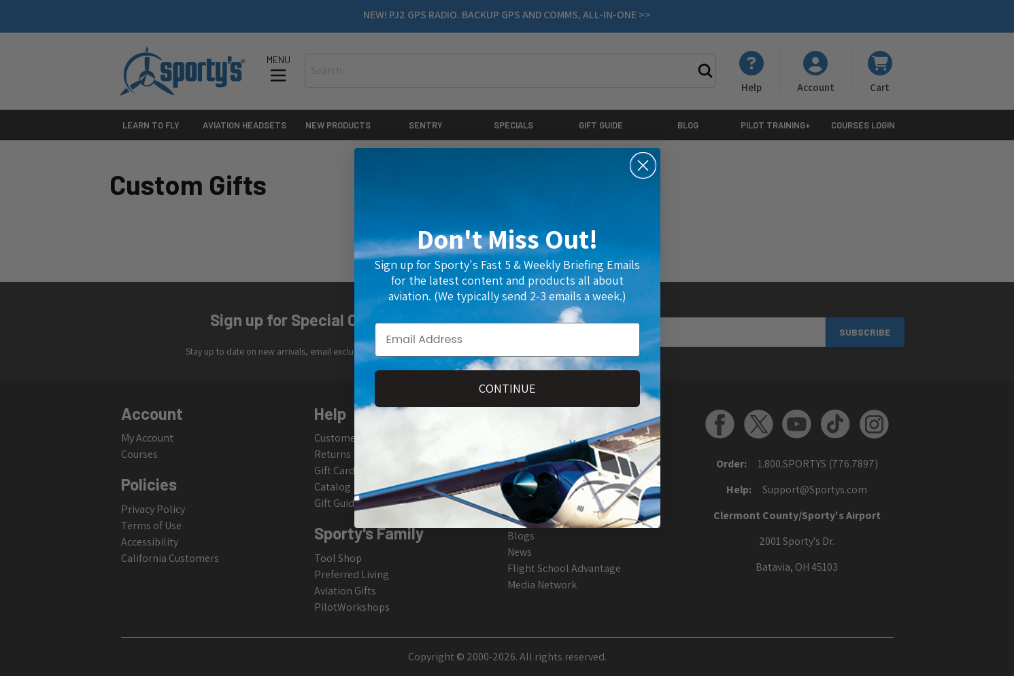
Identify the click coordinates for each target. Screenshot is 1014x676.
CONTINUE (507, 388)
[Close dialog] (643, 165)
